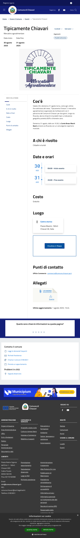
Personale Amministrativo (6, 446)
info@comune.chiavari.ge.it (11, 484)
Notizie (62, 426)
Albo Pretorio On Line (48, 469)
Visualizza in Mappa (54, 246)
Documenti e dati (7, 451)
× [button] (77, 515)
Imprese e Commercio (28, 435)
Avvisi (62, 433)
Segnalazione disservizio (25, 470)
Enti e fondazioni (7, 437)
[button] (40, 534)
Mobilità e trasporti (27, 439)
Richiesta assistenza (28, 479)
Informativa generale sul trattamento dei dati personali (48, 499)
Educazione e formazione (45, 427)
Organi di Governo (7, 426)
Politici (3, 441)
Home (4, 19)
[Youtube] (63, 10)
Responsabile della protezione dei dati (47, 511)
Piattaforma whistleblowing (45, 481)
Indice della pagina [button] (12, 98)
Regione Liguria (8, 3)
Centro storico (46, 221)
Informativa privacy (47, 493)
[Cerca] (75, 10)
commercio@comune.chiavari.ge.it (59, 273)
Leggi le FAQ (25, 476)
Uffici (3, 433)
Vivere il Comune (16, 19)
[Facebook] (58, 10)
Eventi (27, 19)
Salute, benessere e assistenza (47, 438)
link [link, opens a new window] (60, 525)
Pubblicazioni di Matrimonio (45, 474)
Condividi (58, 29)
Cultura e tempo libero (29, 431)
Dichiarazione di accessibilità (46, 487)
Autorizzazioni (45, 443)
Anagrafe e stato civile (29, 427)
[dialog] (40, 525)
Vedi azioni (69, 29)
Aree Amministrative (8, 430)
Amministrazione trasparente (46, 464)
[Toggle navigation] (4, 10)
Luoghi (62, 444)
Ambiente (43, 432)
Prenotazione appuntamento (26, 464)
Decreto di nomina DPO (48, 506)
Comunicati (64, 430)
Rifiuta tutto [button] (48, 530)
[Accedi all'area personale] (71, 3)
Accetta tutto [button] (32, 530)
